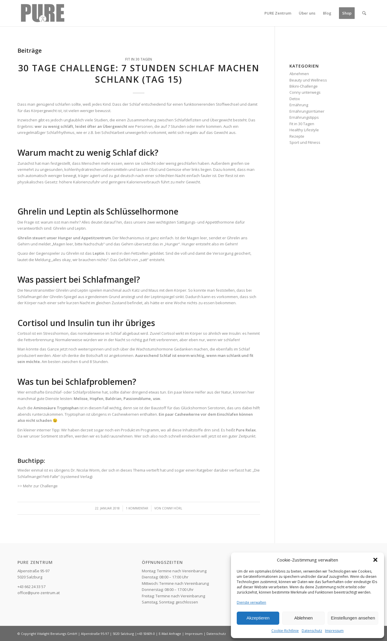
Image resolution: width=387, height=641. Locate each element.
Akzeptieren (257, 617)
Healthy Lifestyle (304, 129)
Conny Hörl (172, 508)
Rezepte (296, 136)
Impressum (334, 630)
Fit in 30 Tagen (138, 59)
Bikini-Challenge (303, 86)
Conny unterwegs (305, 92)
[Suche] (364, 13)
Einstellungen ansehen (353, 617)
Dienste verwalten (251, 602)
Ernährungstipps (304, 117)
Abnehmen (299, 73)
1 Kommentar (137, 508)
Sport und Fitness (304, 142)
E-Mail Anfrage (170, 633)
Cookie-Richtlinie (285, 630)
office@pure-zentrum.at (38, 592)
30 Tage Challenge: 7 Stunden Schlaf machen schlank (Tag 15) (138, 73)
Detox (294, 98)
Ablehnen (303, 617)
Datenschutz (312, 630)
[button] (375, 560)
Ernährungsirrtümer (306, 111)
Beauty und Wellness (308, 80)
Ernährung (298, 104)
